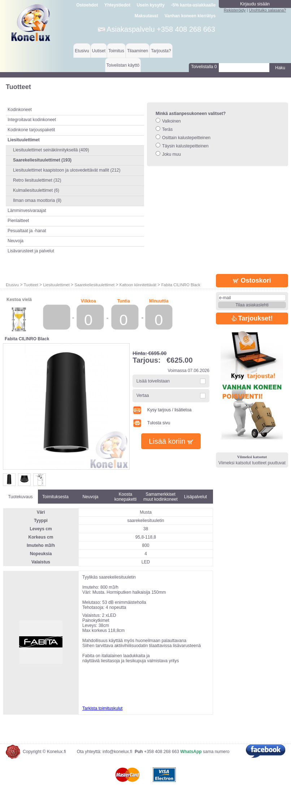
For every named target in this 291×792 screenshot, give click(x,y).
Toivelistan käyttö (123, 65)
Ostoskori (252, 280)
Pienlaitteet (18, 220)
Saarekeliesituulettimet (94, 285)
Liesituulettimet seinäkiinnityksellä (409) (51, 149)
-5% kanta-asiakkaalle (193, 5)
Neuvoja (15, 240)
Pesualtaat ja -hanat (27, 230)
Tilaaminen (137, 50)
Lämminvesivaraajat (27, 210)
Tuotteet (31, 285)
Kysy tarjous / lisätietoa (162, 409)
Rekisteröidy (235, 10)
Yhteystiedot (117, 5)
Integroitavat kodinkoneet (32, 119)
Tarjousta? (161, 50)
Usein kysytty (151, 5)
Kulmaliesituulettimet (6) (36, 190)
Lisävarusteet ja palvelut (31, 250)
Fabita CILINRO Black (180, 285)
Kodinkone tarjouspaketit (31, 129)
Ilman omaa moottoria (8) (37, 200)
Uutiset (98, 50)
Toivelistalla (204, 66)
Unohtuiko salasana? (267, 10)
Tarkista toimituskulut (102, 708)
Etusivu (82, 50)
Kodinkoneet (20, 109)
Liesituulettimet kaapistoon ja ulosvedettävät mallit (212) (67, 170)
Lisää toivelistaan (153, 381)
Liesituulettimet (56, 285)
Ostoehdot (87, 5)
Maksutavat (146, 15)
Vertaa (142, 395)
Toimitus (116, 50)
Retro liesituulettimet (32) (37, 180)
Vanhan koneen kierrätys (190, 15)
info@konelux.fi (117, 751)
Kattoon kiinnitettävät (138, 285)
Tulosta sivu (151, 422)
